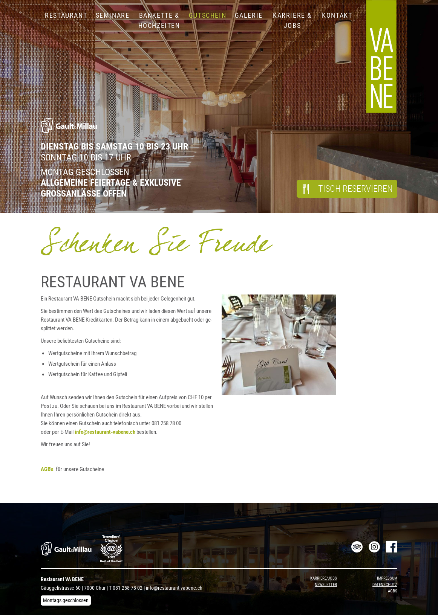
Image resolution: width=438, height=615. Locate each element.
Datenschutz (384, 584)
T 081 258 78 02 (125, 588)
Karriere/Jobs (323, 578)
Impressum (387, 578)
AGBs (392, 591)
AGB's (48, 469)
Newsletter (326, 584)
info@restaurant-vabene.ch (174, 588)
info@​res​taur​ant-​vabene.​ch (105, 432)
